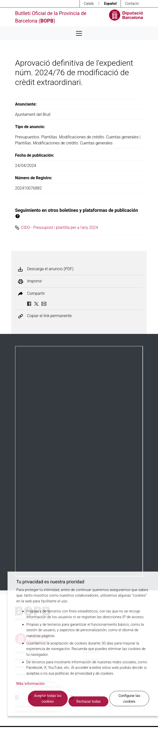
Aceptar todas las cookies (47, 698)
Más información (30, 683)
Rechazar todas (88, 701)
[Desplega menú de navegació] (79, 33)
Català (89, 4)
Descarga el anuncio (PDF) (50, 268)
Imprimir (34, 281)
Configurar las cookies (129, 698)
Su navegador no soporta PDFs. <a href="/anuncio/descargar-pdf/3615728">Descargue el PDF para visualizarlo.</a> (79, 461)
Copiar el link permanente (49, 316)
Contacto (132, 4)
